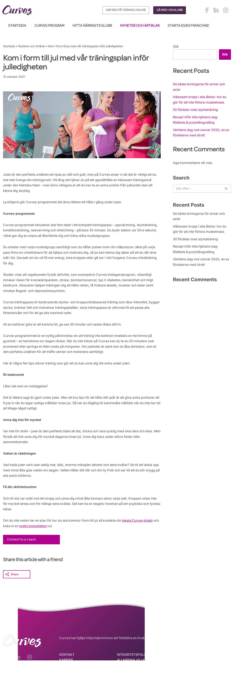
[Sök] (197, 190)
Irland (199, 669)
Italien (192, 673)
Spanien (180, 673)
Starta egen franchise (188, 26)
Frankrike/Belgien (217, 669)
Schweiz (204, 673)
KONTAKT (66, 661)
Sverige (218, 673)
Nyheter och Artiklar (140, 26)
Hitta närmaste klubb (92, 26)
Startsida (17, 26)
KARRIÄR (66, 667)
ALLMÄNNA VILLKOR (133, 667)
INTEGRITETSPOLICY (133, 661)
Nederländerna (184, 678)
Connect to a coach (22, 546)
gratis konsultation (50, 533)
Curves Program (49, 26)
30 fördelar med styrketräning (196, 110)
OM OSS (65, 673)
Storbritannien (184, 669)
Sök (176, 46)
